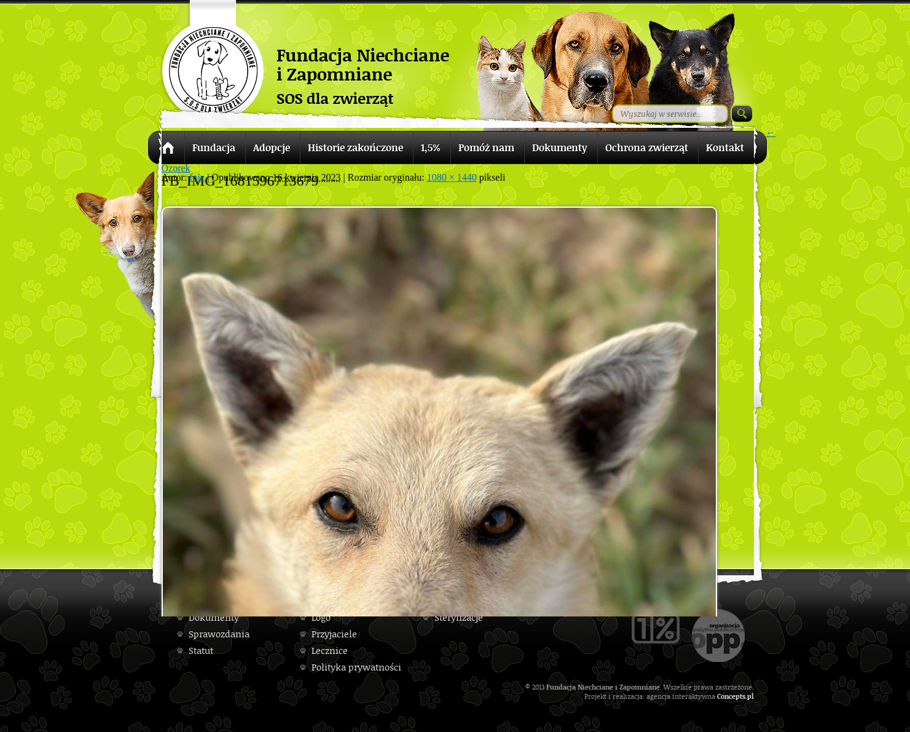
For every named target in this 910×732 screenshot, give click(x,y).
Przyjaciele (334, 634)
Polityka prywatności (356, 667)
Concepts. (732, 696)
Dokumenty (214, 617)
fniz (197, 177)
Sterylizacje (458, 617)
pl (750, 696)
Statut (201, 650)
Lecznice (330, 650)
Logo (321, 617)
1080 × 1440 (452, 177)
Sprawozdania (219, 634)
